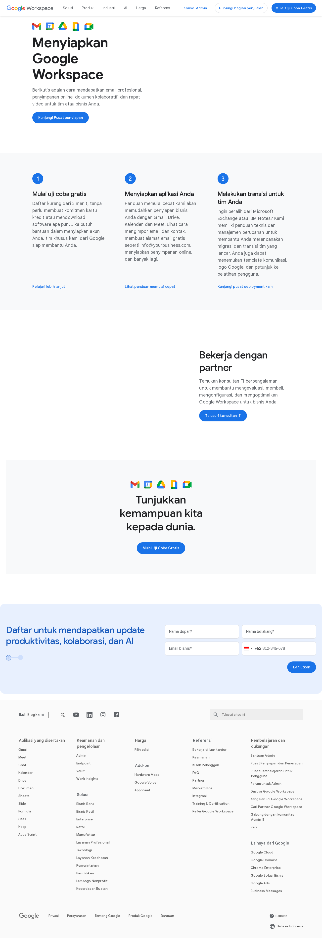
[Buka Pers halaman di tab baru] (254, 839)
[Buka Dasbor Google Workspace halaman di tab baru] (273, 803)
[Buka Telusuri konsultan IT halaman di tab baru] (225, 427)
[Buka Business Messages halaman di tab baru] (266, 903)
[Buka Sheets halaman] (24, 808)
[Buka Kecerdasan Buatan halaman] (92, 901)
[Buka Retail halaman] (80, 839)
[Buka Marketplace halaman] (202, 800)
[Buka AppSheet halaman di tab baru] (142, 802)
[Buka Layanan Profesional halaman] (93, 854)
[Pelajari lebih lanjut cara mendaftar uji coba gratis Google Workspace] (50, 297)
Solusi (68, 8)
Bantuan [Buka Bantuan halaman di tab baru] (167, 928)
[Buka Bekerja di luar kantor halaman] (209, 761)
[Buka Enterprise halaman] (84, 831)
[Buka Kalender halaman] (25, 785)
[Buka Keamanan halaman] (201, 769)
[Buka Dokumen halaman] (26, 800)
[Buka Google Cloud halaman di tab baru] (262, 864)
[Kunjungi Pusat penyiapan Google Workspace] (62, 123)
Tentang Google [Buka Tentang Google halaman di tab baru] (107, 928)
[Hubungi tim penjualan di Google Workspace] (241, 8)
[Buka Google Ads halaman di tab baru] (260, 895)
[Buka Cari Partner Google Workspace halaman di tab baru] (276, 819)
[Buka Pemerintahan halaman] (87, 877)
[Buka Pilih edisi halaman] (142, 761)
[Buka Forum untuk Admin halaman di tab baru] (266, 796)
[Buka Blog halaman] (31, 726)
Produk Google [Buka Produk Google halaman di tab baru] (140, 928)
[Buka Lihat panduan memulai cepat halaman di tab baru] (153, 297)
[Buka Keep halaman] (22, 839)
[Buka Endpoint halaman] (83, 775)
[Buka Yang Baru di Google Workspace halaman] (277, 811)
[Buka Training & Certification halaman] (211, 815)
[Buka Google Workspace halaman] (30, 8)
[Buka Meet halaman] (22, 769)
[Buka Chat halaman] (22, 777)
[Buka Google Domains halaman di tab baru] (264, 872)
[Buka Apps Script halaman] (27, 846)
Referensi (163, 8)
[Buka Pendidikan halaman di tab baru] (85, 885)
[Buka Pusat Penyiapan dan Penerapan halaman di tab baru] (277, 775)
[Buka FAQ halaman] (195, 785)
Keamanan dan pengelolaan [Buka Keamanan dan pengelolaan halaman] (91, 755)
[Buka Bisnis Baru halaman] (85, 816)
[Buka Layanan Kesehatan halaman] (92, 870)
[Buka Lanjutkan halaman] (301, 679)
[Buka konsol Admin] (195, 8)
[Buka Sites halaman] (22, 831)
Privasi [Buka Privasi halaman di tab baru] (53, 928)
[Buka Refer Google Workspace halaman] (212, 823)
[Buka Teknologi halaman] (84, 862)
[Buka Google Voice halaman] (145, 794)
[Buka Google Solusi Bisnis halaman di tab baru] (267, 887)
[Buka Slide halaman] (22, 815)
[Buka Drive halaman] (22, 792)
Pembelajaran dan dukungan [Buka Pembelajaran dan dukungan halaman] (268, 755)
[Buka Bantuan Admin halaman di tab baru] (263, 767)
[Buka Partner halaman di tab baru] (198, 792)
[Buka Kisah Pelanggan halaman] (205, 777)
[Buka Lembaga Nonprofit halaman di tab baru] (91, 893)
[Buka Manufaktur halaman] (85, 847)
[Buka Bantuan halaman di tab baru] (278, 928)
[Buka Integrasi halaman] (199, 808)
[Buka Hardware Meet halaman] (147, 787)
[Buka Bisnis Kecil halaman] (85, 823)
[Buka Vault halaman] (80, 783)
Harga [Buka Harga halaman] (141, 8)
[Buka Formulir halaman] (25, 823)
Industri (109, 8)
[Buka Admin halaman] (81, 767)
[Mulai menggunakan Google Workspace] (294, 8)
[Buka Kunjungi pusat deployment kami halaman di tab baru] (249, 297)
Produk (87, 8)
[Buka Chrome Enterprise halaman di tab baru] (266, 880)
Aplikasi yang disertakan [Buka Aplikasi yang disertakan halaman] (42, 752)
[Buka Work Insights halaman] (87, 791)
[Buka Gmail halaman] (23, 761)
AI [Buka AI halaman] (125, 8)
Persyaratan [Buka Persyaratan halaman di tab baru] (76, 928)
